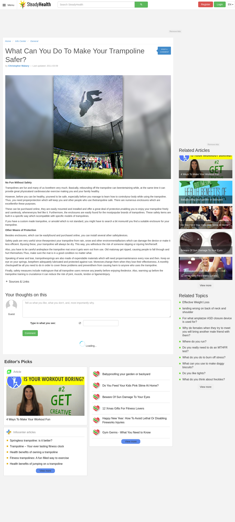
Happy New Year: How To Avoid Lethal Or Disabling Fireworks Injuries (134, 420)
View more (45, 470)
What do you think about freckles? (203, 379)
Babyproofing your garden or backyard (126, 374)
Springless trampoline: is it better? (31, 440)
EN (230, 4)
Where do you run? (194, 341)
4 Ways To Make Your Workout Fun (28, 419)
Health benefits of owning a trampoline (34, 452)
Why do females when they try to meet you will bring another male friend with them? (206, 331)
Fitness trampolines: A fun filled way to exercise (39, 457)
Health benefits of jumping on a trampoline (36, 463)
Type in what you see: (43, 323)
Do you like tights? (193, 373)
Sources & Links (18, 281)
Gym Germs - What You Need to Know (126, 432)
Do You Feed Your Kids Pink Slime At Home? (130, 385)
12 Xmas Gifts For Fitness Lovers (123, 408)
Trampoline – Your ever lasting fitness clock (37, 446)
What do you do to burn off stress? (203, 357)
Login (220, 4)
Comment (30, 333)
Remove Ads (175, 31)
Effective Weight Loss (195, 302)
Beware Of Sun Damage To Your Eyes (126, 397)
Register (205, 4)
